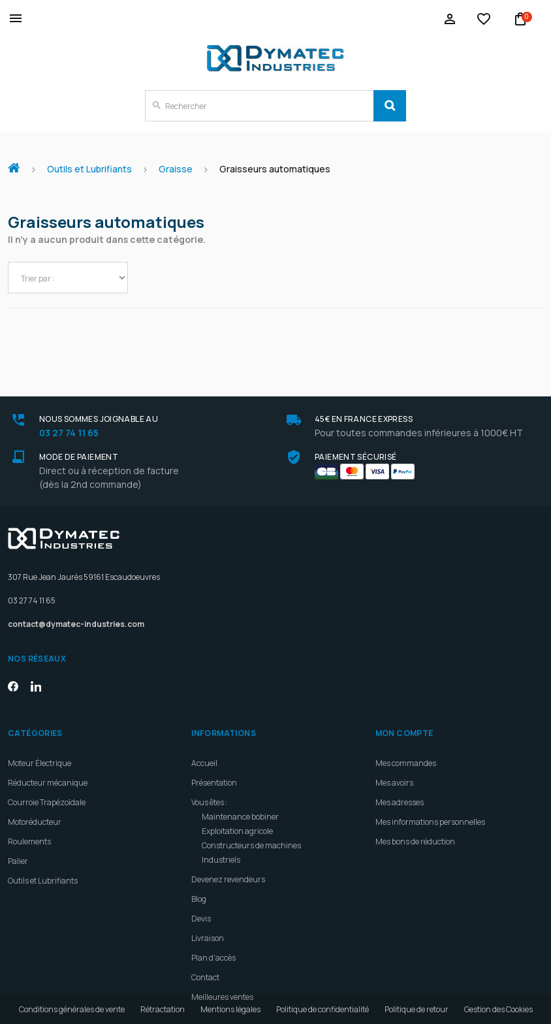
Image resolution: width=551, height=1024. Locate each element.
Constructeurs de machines (251, 819)
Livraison (207, 912)
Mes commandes (405, 737)
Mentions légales (230, 1009)
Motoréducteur (34, 796)
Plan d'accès (213, 932)
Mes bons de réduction (415, 816)
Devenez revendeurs (228, 853)
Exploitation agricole (237, 805)
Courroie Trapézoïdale (47, 776)
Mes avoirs (394, 757)
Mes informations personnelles (430, 796)
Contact (205, 951)
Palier (18, 835)
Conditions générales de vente (72, 1009)
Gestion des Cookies (498, 1009)
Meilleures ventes (222, 971)
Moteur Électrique (39, 737)
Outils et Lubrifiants (43, 855)
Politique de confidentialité (322, 1009)
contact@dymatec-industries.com (76, 598)
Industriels (221, 834)
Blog (198, 873)
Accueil (19, 161)
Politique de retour (417, 1009)
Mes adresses (399, 776)
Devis (201, 893)
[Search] (389, 105)
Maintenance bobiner (240, 791)
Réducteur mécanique (47, 757)
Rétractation (162, 1009)
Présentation (214, 757)
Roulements (29, 816)
